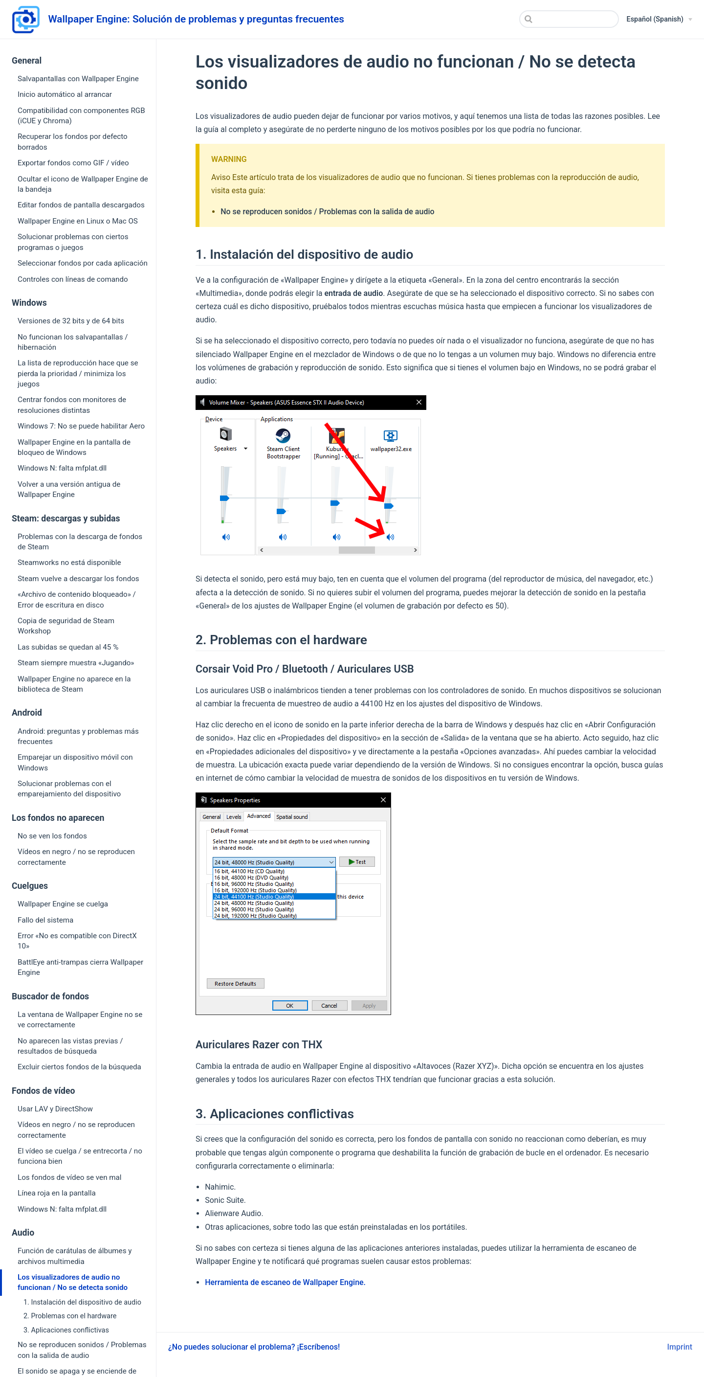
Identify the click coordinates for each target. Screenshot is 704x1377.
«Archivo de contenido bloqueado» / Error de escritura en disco (77, 599)
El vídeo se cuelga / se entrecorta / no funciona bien (80, 1156)
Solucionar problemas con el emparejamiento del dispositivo (69, 788)
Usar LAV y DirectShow (55, 1109)
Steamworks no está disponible (69, 562)
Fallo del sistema (45, 920)
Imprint (679, 1347)
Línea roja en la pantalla (57, 1193)
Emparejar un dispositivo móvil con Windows (75, 762)
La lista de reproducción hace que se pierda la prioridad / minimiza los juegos (78, 373)
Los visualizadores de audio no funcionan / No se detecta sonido (73, 1282)
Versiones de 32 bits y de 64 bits (71, 320)
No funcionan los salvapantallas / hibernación (73, 342)
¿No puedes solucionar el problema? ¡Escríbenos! (254, 1347)
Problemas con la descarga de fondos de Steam (80, 541)
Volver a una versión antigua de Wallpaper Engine (69, 489)
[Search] (569, 19)
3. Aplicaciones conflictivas (66, 1330)
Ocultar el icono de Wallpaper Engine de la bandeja (83, 184)
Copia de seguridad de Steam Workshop (66, 625)
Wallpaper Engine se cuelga (63, 904)
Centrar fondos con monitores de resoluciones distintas (72, 404)
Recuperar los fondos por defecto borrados (73, 141)
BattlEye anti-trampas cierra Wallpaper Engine (80, 967)
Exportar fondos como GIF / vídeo (73, 162)
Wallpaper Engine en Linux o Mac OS (78, 221)
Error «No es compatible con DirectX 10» (77, 940)
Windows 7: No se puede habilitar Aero (81, 426)
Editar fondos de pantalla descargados (81, 205)
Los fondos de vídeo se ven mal (70, 1177)
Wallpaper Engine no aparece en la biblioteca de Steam (74, 684)
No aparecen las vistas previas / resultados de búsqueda (70, 1046)
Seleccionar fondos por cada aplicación (83, 263)
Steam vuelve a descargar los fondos (78, 578)
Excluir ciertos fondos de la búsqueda (79, 1066)
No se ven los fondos (52, 836)
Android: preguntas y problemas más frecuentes (78, 736)
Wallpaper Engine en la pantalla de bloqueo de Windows (74, 447)
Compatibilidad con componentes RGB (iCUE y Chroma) (81, 115)
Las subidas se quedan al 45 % (68, 647)
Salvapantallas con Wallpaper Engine (78, 78)
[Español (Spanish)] (659, 19)
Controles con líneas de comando (73, 279)
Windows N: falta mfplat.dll (62, 468)
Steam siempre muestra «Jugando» (76, 662)
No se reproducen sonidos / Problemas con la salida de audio (82, 1349)
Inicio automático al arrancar (65, 94)
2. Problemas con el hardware (69, 1316)
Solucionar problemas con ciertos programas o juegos (73, 241)
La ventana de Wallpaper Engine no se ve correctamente (80, 1019)
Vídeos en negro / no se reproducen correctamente (76, 856)
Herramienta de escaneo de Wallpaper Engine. (285, 1282)
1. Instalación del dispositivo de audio (82, 1302)
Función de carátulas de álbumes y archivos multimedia (75, 1255)
